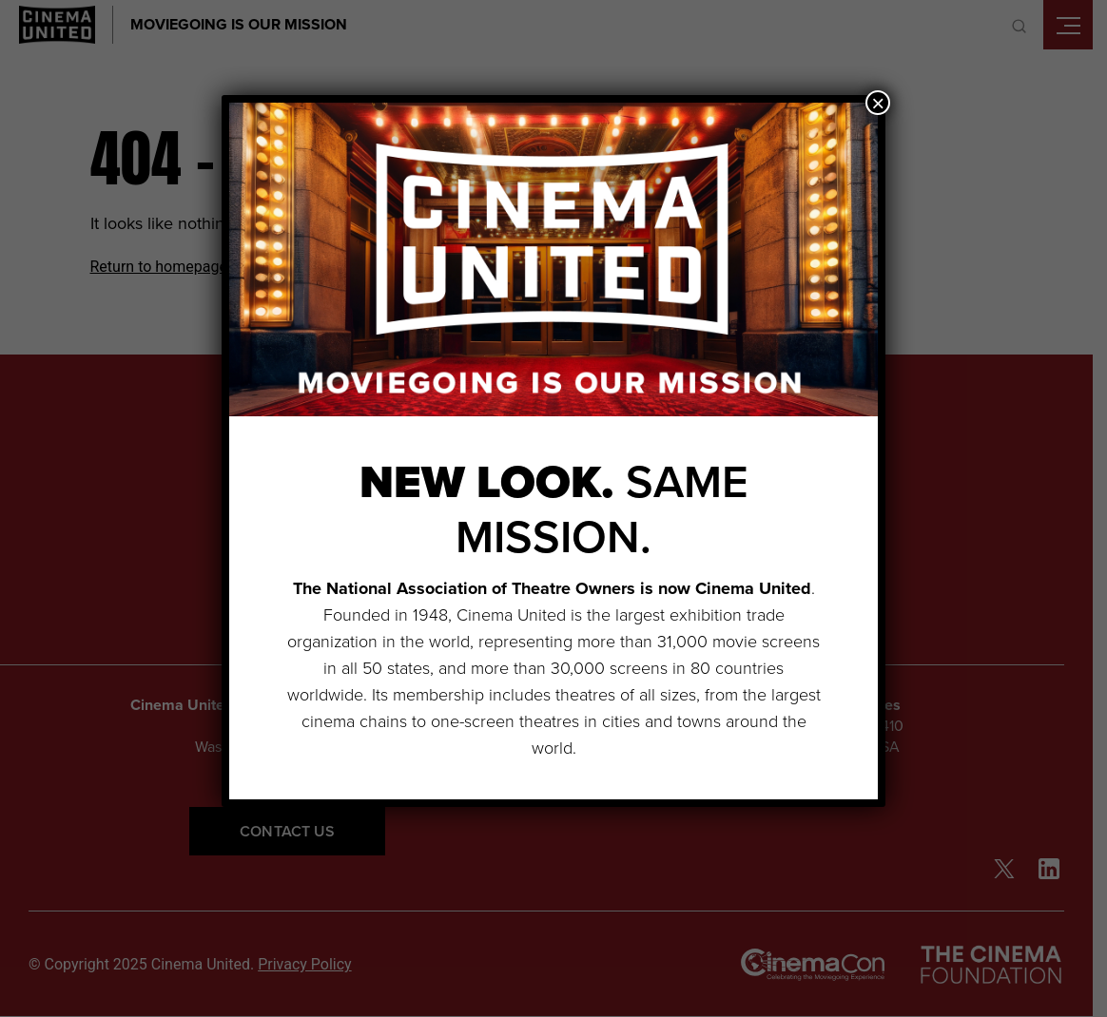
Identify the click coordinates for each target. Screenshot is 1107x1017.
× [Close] (877, 102)
